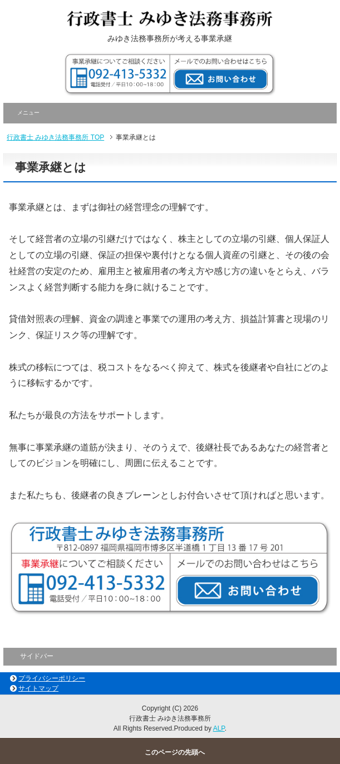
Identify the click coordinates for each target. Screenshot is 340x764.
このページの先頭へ (175, 752)
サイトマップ (38, 688)
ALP (219, 728)
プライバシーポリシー (51, 678)
